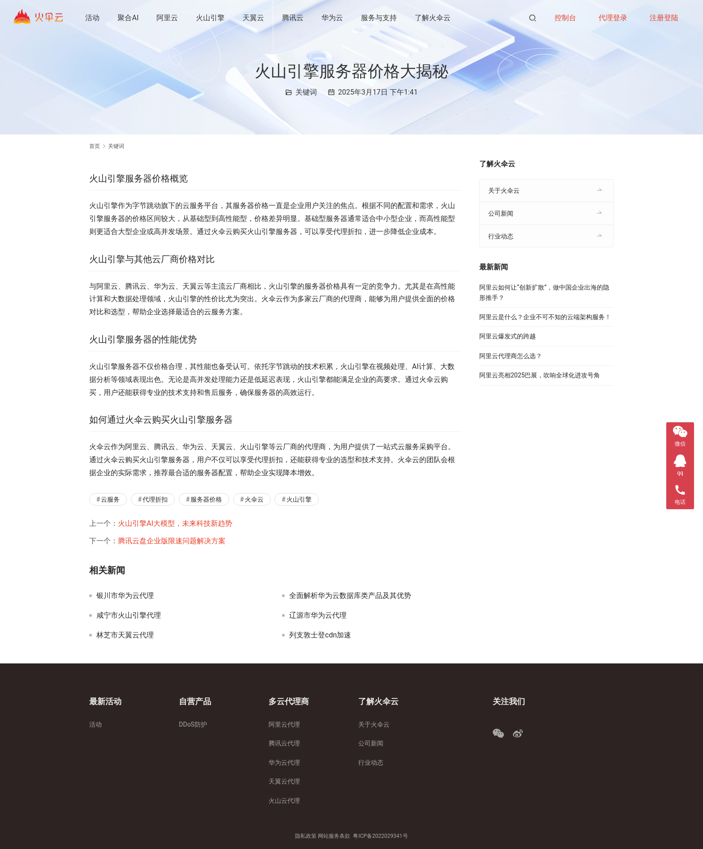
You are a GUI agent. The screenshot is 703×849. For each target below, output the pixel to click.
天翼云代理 (284, 781)
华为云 (333, 17)
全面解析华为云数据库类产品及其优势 (350, 596)
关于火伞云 (504, 190)
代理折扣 (155, 499)
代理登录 (613, 17)
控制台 (565, 17)
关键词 (306, 92)
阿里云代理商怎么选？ (510, 356)
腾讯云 (293, 17)
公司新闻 (500, 213)
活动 (93, 17)
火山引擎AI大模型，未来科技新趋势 (175, 523)
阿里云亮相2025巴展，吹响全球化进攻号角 (539, 375)
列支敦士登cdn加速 (320, 635)
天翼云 (254, 17)
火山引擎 (211, 17)
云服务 (110, 499)
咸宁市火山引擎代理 (128, 615)
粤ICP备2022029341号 (380, 836)
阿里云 (168, 17)
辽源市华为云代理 (318, 615)
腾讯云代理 (284, 743)
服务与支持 (380, 17)
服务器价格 (206, 499)
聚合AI (128, 17)
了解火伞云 (433, 17)
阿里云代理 (284, 724)
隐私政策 (306, 836)
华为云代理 (284, 762)
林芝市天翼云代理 (125, 635)
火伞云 (254, 499)
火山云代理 (284, 800)
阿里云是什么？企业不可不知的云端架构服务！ (545, 317)
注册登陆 (664, 17)
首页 (94, 146)
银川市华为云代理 (125, 596)
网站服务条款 (334, 836)
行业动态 (500, 236)
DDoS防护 (193, 724)
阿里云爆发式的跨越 (507, 336)
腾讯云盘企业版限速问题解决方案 (172, 541)
